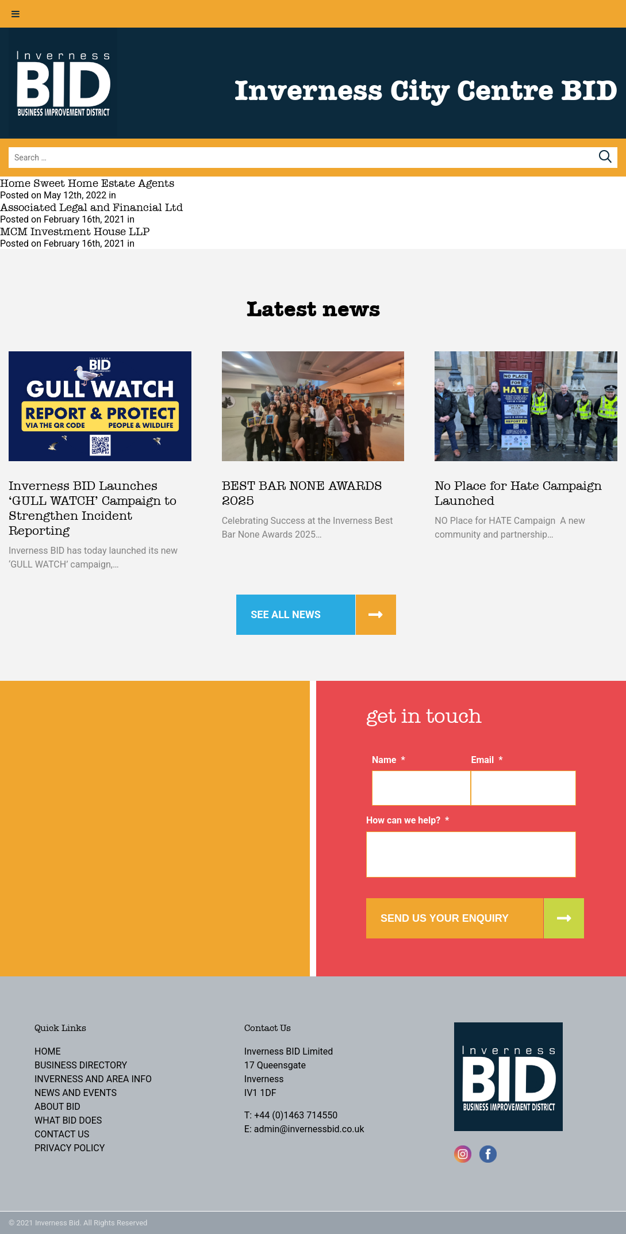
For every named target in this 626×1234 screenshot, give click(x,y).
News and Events (75, 1092)
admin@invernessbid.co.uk (309, 1129)
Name (388, 759)
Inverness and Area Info (93, 1079)
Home (47, 1051)
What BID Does (68, 1120)
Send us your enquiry (445, 918)
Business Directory (80, 1065)
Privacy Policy (69, 1148)
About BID (57, 1106)
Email (486, 759)
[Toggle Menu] (15, 14)
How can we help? (407, 820)
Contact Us (61, 1134)
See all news (286, 614)
